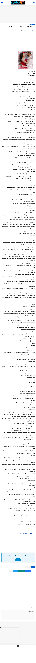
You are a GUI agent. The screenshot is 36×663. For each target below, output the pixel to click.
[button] (28, 571)
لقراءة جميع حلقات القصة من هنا (26, 533)
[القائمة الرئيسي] (34, 2)
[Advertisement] (18, 14)
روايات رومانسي (31, 24)
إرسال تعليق (31, 611)
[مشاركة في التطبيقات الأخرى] (10, 571)
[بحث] (2, 2)
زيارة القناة (18, 559)
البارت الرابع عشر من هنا (27, 530)
